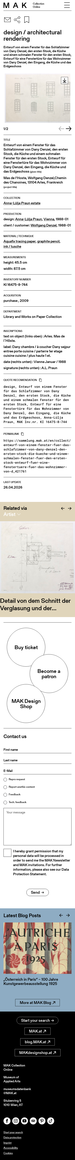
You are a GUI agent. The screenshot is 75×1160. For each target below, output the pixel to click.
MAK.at (37, 1031)
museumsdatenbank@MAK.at (17, 1091)
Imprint (7, 1143)
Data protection (12, 1137)
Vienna (49, 219)
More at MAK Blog (37, 1002)
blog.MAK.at (37, 1042)
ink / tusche (12, 246)
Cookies (8, 1153)
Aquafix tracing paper (19, 241)
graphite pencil (48, 241)
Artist (9, 514)
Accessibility (10, 1148)
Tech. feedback (17, 802)
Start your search (37, 1020)
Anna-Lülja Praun (28, 219)
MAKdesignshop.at (37, 1052)
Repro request (17, 779)
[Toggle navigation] (67, 5)
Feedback (14, 794)
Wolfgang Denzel (44, 225)
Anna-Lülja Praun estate (21, 203)
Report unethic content (22, 786)
